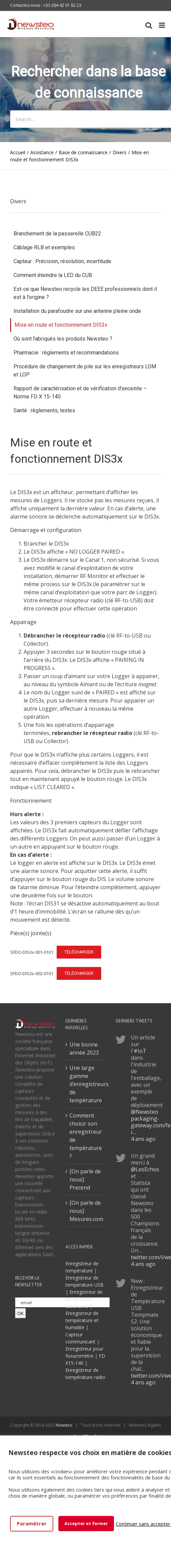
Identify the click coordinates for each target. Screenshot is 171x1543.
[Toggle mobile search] (148, 25)
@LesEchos (145, 1169)
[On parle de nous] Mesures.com (85, 1211)
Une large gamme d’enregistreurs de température (85, 1084)
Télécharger (78, 951)
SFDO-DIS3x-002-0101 (31, 973)
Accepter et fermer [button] (86, 1523)
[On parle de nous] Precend (85, 1179)
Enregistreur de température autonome (84, 1299)
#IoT (140, 1051)
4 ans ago (143, 1139)
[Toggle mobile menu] (162, 25)
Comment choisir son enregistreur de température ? (85, 1136)
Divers (18, 201)
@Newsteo (144, 1111)
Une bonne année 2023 (84, 1048)
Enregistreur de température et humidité (81, 1320)
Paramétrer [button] (32, 1523)
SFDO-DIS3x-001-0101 (31, 952)
